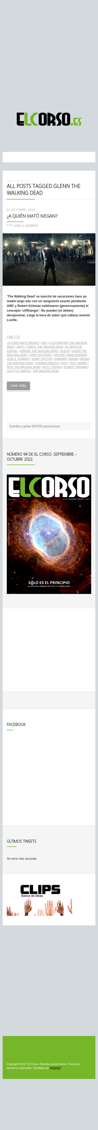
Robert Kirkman (76, 367)
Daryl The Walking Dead (45, 346)
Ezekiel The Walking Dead (39, 351)
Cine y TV (13, 336)
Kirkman (60, 358)
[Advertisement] (49, 54)
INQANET (55, 1068)
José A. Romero (26, 225)
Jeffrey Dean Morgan (70, 355)
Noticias (22, 180)
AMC (44, 342)
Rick (64, 363)
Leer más (18, 385)
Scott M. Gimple (18, 371)
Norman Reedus (47, 363)
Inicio (10, 180)
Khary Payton (42, 358)
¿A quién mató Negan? (32, 216)
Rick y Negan (52, 367)
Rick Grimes (78, 363)
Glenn (64, 351)
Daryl (20, 346)
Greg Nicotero (40, 355)
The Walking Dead (45, 371)
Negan (73, 358)
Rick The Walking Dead (23, 367)
